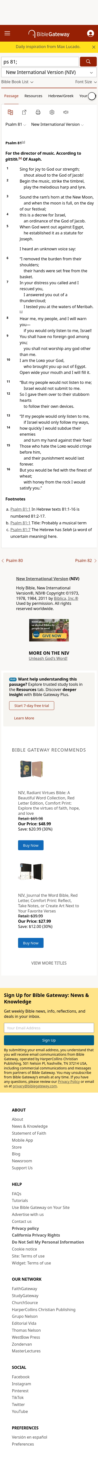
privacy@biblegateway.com (35, 1086)
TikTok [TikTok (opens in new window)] (18, 1397)
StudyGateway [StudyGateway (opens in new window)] (25, 1295)
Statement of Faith (29, 1133)
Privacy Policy (69, 1081)
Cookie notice (24, 1249)
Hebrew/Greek (61, 95)
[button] (90, 33)
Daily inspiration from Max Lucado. (48, 46)
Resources (33, 95)
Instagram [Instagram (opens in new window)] (21, 1384)
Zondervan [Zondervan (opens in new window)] (22, 1344)
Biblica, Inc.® (66, 598)
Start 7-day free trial (31, 705)
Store (17, 1147)
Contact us (22, 1221)
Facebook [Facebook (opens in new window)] (21, 1377)
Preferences (23, 1444)
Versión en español (29, 1437)
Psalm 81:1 (20, 509)
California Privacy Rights (36, 1235)
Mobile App (22, 1140)
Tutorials (20, 1200)
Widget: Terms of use (31, 1263)
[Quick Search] (40, 62)
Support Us (22, 1168)
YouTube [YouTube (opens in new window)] (20, 1411)
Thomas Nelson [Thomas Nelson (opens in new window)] (26, 1330)
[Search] (88, 62)
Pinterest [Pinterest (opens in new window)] (20, 1391)
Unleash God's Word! (48, 658)
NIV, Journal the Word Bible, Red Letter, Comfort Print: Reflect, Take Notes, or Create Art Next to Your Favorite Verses (48, 903)
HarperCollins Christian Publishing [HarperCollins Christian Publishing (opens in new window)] (43, 1309)
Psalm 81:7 (20, 529)
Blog (16, 1154)
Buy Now (31, 845)
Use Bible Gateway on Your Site (41, 1207)
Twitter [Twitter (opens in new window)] (18, 1404)
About (17, 1119)
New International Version (42, 578)
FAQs (16, 1193)
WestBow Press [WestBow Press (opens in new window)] (26, 1337)
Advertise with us (28, 1214)
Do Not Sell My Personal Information (48, 1242)
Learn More (24, 717)
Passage (11, 95)
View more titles (49, 963)
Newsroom (22, 1161)
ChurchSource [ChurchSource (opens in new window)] (25, 1302)
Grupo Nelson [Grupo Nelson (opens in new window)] (25, 1316)
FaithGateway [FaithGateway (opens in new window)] (24, 1288)
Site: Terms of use (28, 1256)
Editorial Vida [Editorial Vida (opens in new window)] (24, 1323)
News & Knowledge (30, 1126)
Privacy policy (25, 1228)
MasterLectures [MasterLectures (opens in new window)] (26, 1351)
